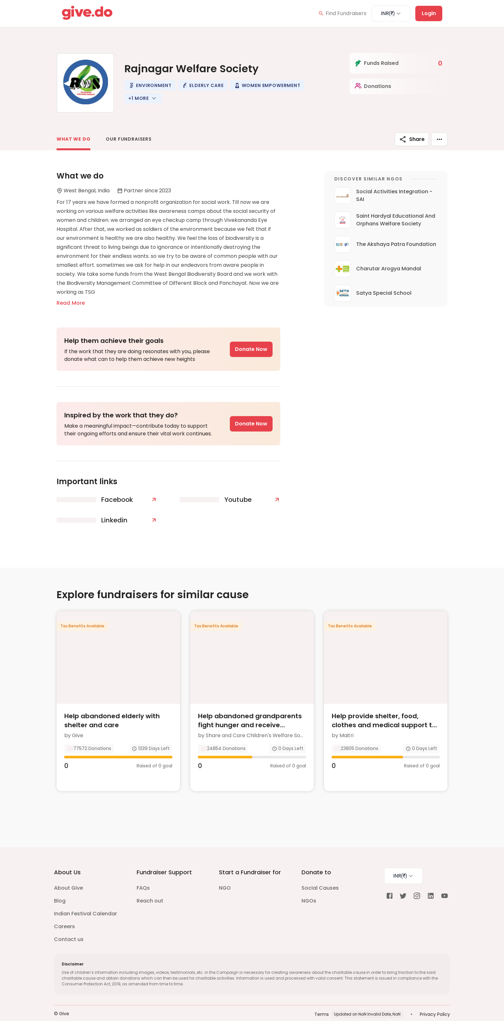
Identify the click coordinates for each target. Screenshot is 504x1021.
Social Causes (320, 875)
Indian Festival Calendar (85, 901)
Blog (60, 888)
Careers (64, 914)
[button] (149, 85)
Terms (321, 1001)
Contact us (69, 926)
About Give (68, 875)
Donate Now (251, 349)
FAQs (143, 875)
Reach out (150, 888)
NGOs (309, 888)
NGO (225, 875)
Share (412, 139)
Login (429, 13)
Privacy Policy (435, 1001)
